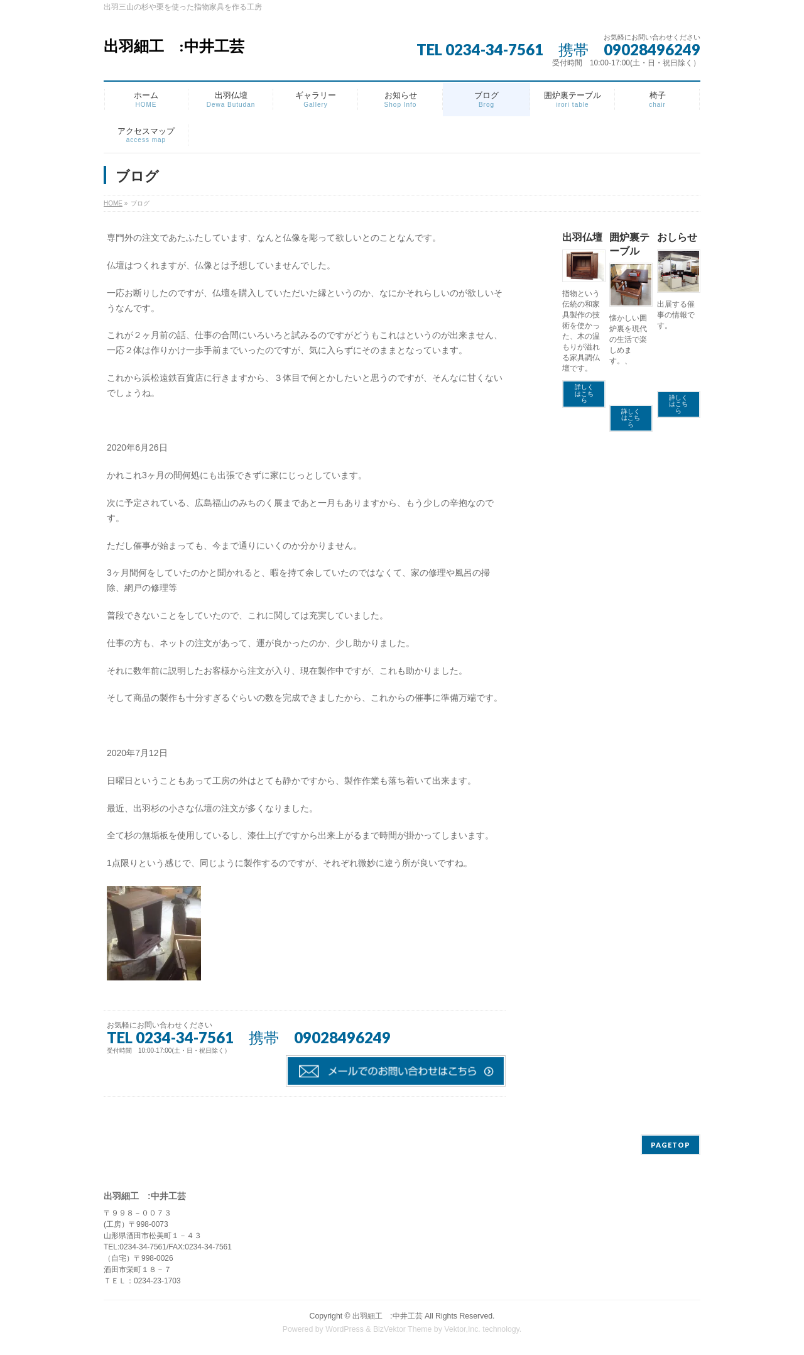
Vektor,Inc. (462, 1329)
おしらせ (677, 237)
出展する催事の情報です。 (676, 315)
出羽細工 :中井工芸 (174, 46)
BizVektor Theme (402, 1329)
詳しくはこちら (584, 393)
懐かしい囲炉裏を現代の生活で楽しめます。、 (628, 339)
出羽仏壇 (582, 237)
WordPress (344, 1329)
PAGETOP (670, 1145)
